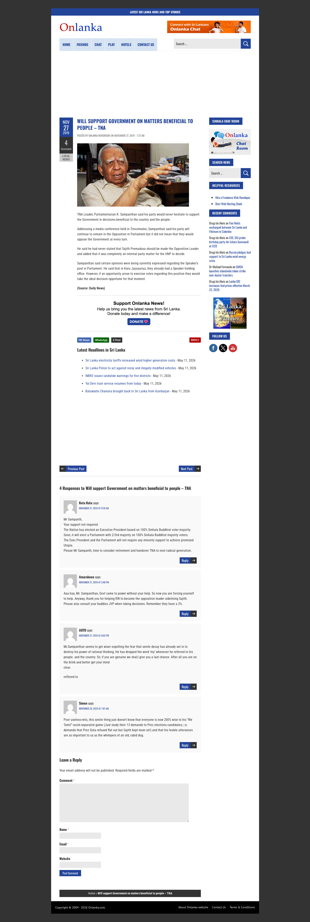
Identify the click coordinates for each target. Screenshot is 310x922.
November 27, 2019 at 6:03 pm (94, 635)
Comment (66, 780)
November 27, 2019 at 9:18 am (94, 508)
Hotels (126, 44)
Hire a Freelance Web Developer (232, 197)
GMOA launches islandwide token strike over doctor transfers (227, 270)
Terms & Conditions (242, 907)
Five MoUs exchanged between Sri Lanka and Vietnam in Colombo (228, 227)
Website (64, 858)
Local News (66, 157)
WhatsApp (101, 340)
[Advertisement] (155, 84)
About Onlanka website (193, 907)
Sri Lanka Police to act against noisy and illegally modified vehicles (130, 368)
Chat (98, 44)
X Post (117, 340)
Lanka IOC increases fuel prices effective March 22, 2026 (229, 285)
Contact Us (219, 907)
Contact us (146, 44)
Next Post (187, 468)
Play (111, 44)
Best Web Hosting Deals (228, 203)
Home (66, 44)
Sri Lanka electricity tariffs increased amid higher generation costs (130, 360)
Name (64, 829)
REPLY (195, 340)
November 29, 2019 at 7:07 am (94, 708)
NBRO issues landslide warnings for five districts (118, 376)
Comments (66, 149)
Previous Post (76, 468)
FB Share (84, 340)
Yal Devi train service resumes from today (113, 383)
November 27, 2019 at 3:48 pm (94, 582)
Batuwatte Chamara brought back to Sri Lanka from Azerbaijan (127, 391)
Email (63, 843)
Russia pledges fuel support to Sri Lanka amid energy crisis (230, 256)
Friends (82, 44)
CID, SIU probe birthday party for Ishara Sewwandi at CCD (229, 241)
